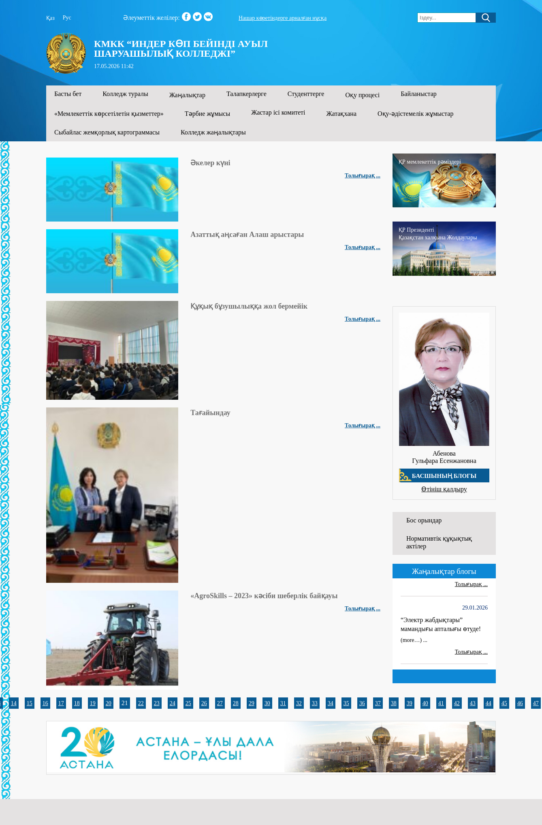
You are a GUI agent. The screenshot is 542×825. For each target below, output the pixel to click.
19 (93, 703)
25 (188, 703)
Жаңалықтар (187, 95)
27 (220, 703)
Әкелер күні (210, 163)
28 (236, 703)
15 (29, 703)
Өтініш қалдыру (444, 489)
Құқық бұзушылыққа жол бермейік (248, 306)
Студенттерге (306, 93)
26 (204, 703)
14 (14, 703)
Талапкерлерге (246, 93)
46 (520, 703)
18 (77, 703)
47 (536, 703)
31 (283, 703)
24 (172, 703)
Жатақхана (341, 113)
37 (378, 703)
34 (330, 703)
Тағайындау (210, 413)
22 (141, 703)
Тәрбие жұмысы (207, 113)
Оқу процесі (362, 95)
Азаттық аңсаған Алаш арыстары (247, 234)
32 (299, 703)
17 (61, 703)
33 (315, 703)
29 (251, 703)
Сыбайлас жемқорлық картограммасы (107, 132)
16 (45, 703)
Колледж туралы (125, 93)
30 (267, 703)
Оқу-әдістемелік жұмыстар (415, 113)
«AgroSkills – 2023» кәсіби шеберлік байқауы (263, 596)
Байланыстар (419, 93)
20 (108, 703)
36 (362, 703)
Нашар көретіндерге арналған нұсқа (282, 18)
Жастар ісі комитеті (278, 112)
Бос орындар (424, 520)
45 (504, 703)
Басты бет (67, 93)
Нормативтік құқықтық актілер (439, 542)
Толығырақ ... (362, 176)
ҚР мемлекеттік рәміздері (430, 162)
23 (157, 703)
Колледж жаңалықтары (213, 132)
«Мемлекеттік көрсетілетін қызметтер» (109, 113)
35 (346, 703)
